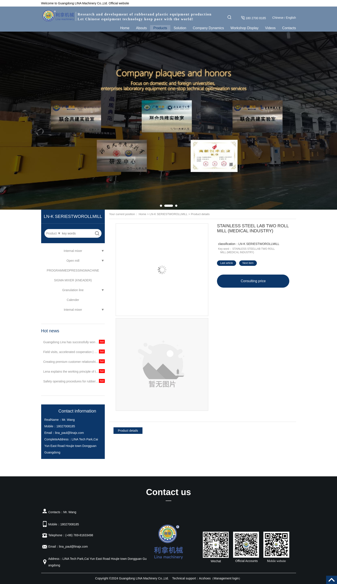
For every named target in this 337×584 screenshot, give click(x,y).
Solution (180, 28)
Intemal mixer (73, 309)
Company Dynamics (208, 28)
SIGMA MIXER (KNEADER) (73, 280)
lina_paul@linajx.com (69, 433)
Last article (226, 263)
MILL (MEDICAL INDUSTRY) (237, 252)
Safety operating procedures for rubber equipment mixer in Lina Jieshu (74, 381)
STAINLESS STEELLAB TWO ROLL (253, 248)
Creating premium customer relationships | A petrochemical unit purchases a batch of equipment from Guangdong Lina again (74, 361)
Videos (270, 28)
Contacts (289, 28)
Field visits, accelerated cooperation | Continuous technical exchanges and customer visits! (74, 352)
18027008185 (65, 426)
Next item (248, 263)
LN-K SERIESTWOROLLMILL (169, 214)
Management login (226, 578)
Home (124, 28)
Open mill (72, 260)
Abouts (141, 28)
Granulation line (73, 290)
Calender (73, 300)
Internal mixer (73, 251)
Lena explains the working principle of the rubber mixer (74, 371)
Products (160, 28)
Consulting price (253, 281)
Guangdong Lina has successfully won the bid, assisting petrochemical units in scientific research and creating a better (74, 342)
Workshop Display (244, 28)
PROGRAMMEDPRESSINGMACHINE (73, 270)
